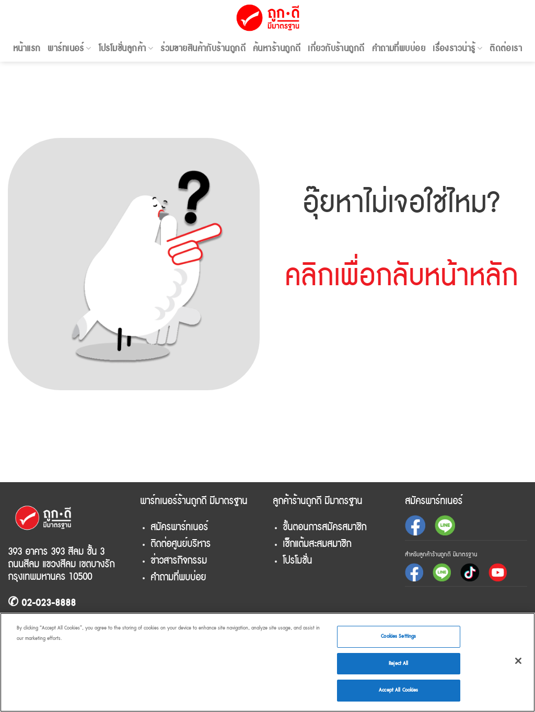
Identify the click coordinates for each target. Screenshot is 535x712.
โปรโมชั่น (297, 560)
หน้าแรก (27, 48)
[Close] (518, 660)
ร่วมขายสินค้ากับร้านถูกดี (203, 48)
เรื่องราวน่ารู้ (457, 48)
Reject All (398, 663)
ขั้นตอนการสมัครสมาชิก (324, 527)
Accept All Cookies (398, 690)
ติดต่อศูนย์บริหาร (180, 544)
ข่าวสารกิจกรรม (178, 560)
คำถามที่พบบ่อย (398, 48)
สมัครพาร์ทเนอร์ (179, 527)
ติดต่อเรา (506, 48)
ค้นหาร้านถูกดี (276, 48)
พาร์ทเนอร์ (69, 48)
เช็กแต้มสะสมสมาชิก (317, 544)
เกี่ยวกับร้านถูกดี (336, 48)
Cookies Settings (398, 636)
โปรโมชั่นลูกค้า (126, 48)
